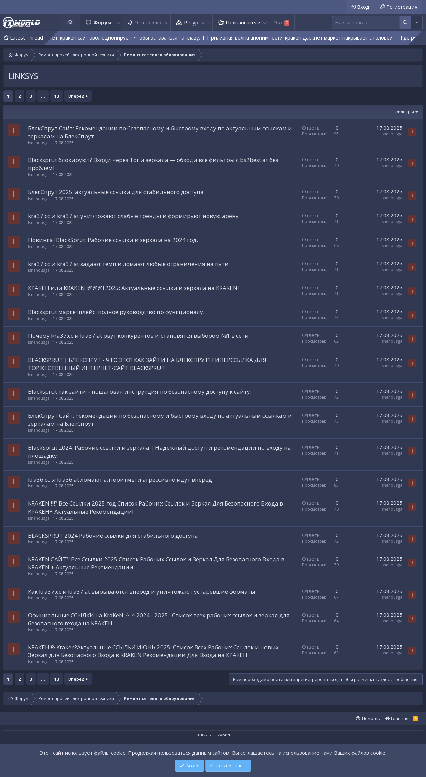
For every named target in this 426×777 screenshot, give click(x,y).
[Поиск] (365, 22)
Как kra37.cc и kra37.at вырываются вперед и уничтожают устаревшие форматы (141, 591)
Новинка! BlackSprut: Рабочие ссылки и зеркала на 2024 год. (113, 240)
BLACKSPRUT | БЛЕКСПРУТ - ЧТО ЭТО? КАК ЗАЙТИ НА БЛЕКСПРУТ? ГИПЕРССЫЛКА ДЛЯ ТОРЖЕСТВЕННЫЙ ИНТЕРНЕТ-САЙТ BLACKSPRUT (147, 364)
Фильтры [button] (404, 112)
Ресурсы (194, 22)
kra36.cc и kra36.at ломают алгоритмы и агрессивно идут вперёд (120, 479)
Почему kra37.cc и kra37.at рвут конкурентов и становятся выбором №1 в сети (138, 335)
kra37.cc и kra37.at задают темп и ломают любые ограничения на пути (128, 264)
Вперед (76, 96)
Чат (281, 22)
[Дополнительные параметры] (405, 22)
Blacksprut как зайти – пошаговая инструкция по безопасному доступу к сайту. (139, 391)
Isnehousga (39, 143)
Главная (70, 22)
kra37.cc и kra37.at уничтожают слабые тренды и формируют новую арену (133, 216)
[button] (118, 22)
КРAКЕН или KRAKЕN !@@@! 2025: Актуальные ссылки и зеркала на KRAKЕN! (133, 288)
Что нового (149, 22)
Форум (102, 22)
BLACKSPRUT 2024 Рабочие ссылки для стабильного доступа (113, 535)
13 (56, 96)
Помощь (371, 718)
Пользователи (243, 22)
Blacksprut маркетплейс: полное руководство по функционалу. (116, 312)
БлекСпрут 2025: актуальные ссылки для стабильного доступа (116, 192)
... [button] (43, 96)
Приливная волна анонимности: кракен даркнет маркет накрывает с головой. (317, 37)
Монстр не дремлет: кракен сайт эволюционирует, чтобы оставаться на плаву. (121, 37)
